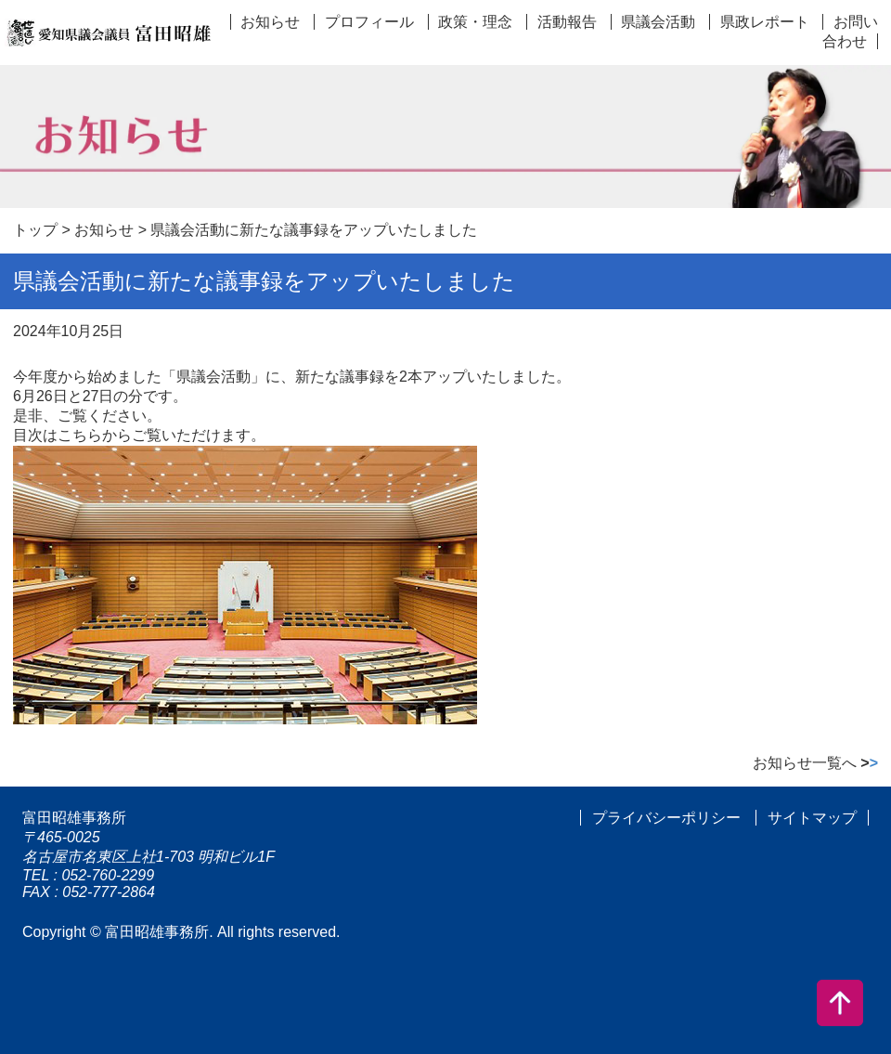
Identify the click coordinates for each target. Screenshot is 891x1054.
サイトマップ (812, 818)
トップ (35, 230)
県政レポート (764, 22)
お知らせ (270, 22)
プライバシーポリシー (666, 818)
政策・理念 (475, 22)
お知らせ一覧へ (815, 763)
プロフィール (369, 22)
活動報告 (567, 22)
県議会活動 (658, 22)
